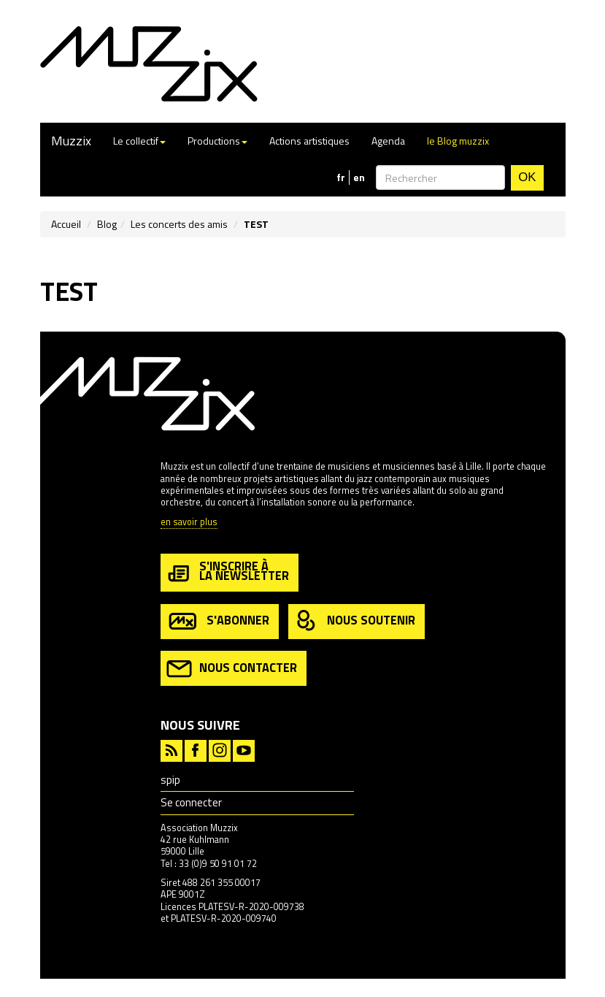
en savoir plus (189, 522)
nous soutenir (354, 621)
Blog (107, 224)
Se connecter (191, 802)
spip (170, 779)
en (359, 177)
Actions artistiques (309, 140)
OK (527, 177)
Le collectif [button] (139, 140)
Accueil (66, 224)
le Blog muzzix (458, 140)
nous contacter (231, 668)
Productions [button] (217, 140)
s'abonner (217, 621)
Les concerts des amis (179, 224)
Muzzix (71, 140)
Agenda (388, 140)
